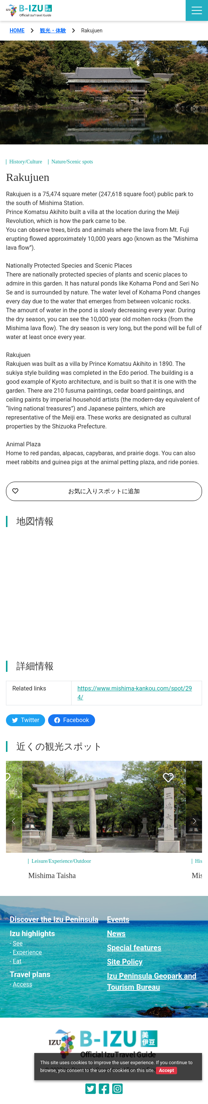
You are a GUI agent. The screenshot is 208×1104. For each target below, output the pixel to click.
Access (22, 984)
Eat (17, 961)
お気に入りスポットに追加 (76, 491)
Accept (166, 1070)
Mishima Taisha (52, 875)
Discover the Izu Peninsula (54, 919)
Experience (27, 952)
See (17, 943)
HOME (17, 30)
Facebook (71, 720)
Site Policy (124, 961)
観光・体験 (53, 30)
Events (118, 919)
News (116, 933)
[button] (13, 821)
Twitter (25, 720)
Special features (134, 947)
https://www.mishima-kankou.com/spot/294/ (135, 693)
